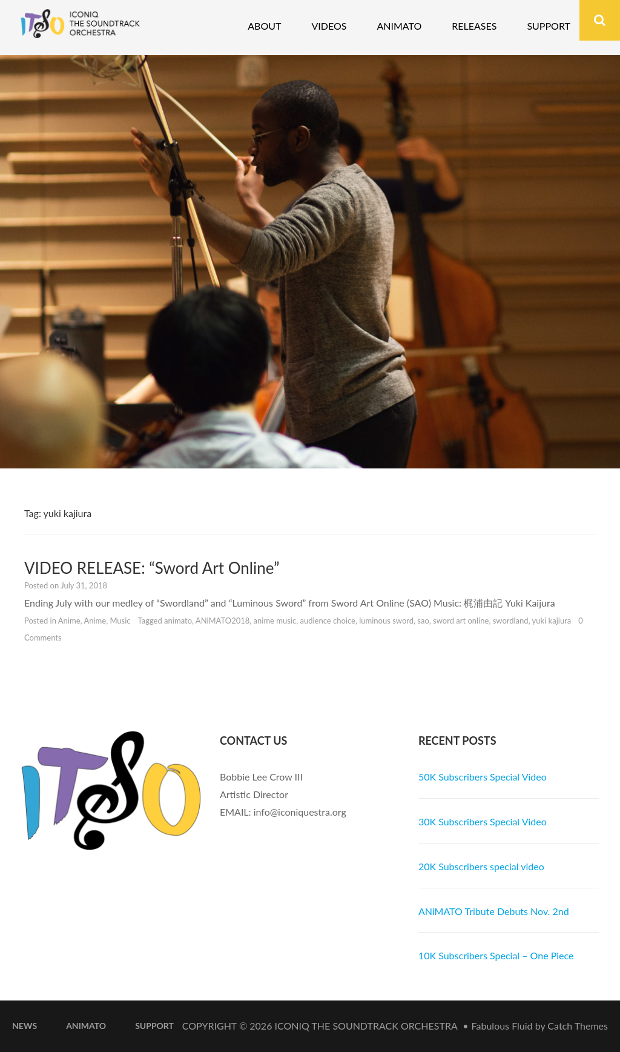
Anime (69, 620)
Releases (474, 26)
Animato (399, 26)
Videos (328, 26)
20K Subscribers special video (481, 866)
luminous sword (386, 620)
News (24, 1025)
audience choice (327, 620)
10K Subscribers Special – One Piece (496, 955)
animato (178, 620)
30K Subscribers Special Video (482, 821)
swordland (511, 620)
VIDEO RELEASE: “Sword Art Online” (151, 568)
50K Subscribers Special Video (482, 776)
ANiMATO (86, 1025)
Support (548, 26)
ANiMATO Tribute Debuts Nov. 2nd (493, 911)
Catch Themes (577, 1025)
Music (120, 620)
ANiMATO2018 (222, 620)
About (264, 26)
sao (423, 620)
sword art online (461, 620)
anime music (275, 620)
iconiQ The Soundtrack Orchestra (366, 1025)
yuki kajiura (552, 620)
